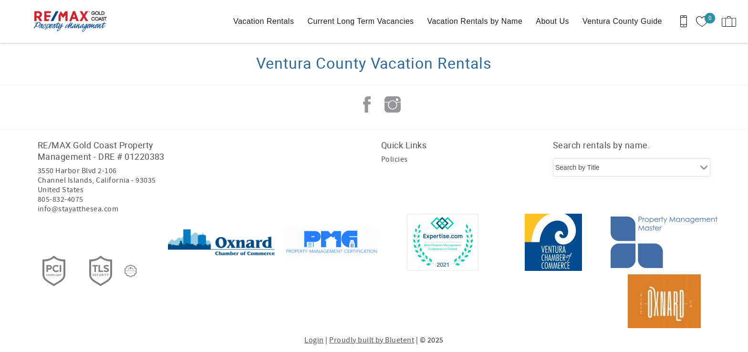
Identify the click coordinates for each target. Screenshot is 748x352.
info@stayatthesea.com (78, 209)
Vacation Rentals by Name (475, 21)
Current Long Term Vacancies (360, 21)
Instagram (392, 104)
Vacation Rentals (263, 21)
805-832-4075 (60, 199)
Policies (394, 159)
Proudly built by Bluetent (371, 340)
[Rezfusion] (130, 271)
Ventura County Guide (622, 21)
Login (313, 340)
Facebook (366, 104)
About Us (552, 21)
